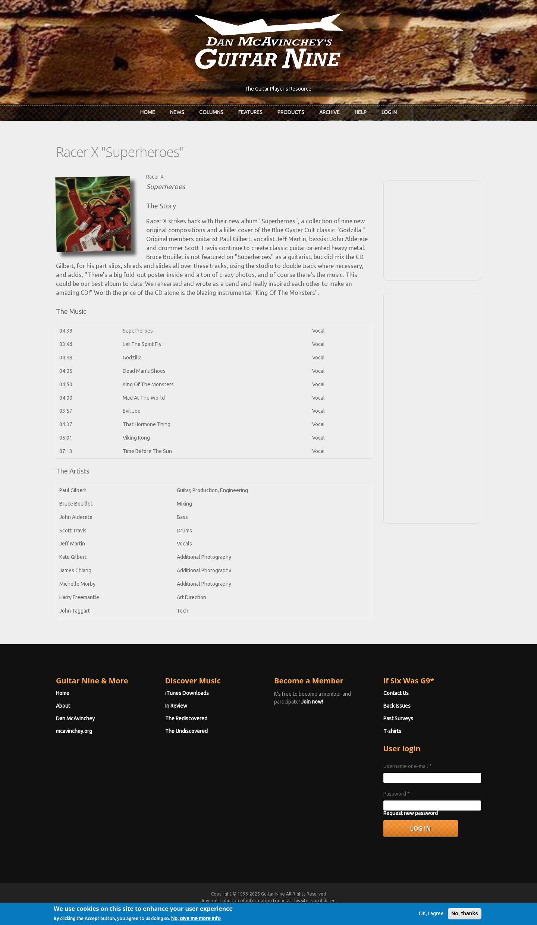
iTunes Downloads (187, 693)
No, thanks (464, 916)
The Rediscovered (186, 718)
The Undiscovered (186, 731)
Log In (389, 112)
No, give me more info (196, 921)
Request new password (410, 813)
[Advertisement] (432, 229)
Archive (329, 112)
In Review (176, 706)
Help (361, 112)
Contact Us (396, 693)
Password (396, 794)
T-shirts (392, 731)
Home (147, 112)
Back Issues (397, 706)
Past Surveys (398, 718)
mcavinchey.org (74, 731)
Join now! (312, 702)
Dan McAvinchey (75, 718)
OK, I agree (431, 916)
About (63, 706)
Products (290, 112)
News (177, 112)
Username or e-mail (407, 766)
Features (250, 112)
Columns (211, 112)
